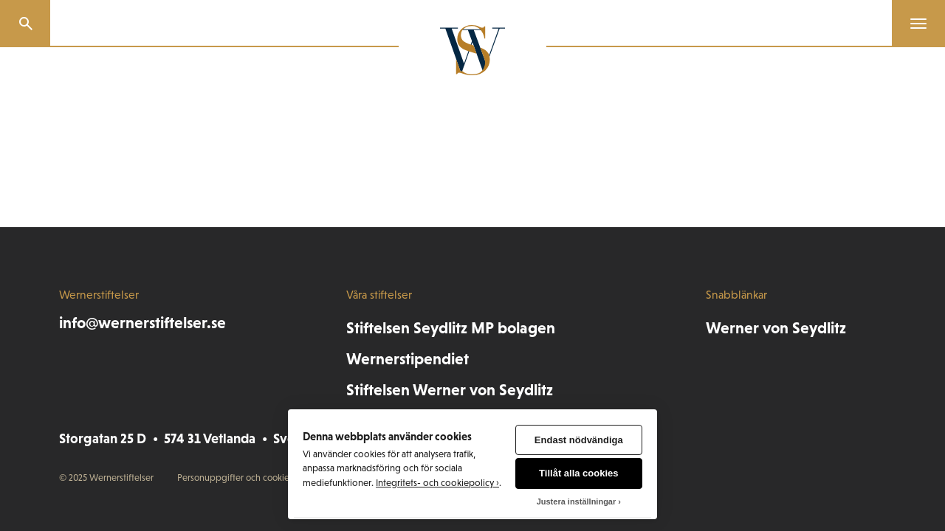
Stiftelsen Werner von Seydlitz (449, 390)
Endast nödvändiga (579, 439)
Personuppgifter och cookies (235, 477)
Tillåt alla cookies (578, 473)
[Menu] (912, 23)
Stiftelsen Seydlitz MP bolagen (450, 328)
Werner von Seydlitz (776, 328)
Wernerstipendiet (407, 359)
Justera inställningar (576, 501)
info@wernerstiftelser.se (142, 322)
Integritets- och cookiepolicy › (437, 482)
